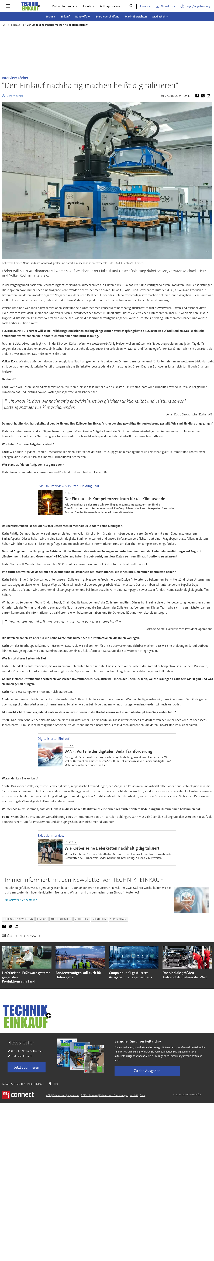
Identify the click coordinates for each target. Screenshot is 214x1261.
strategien (99, 919)
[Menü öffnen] (8, 6)
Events (87, 6)
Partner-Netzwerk (63, 6)
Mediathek (158, 16)
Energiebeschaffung (107, 16)
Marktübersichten (136, 16)
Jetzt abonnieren (26, 1067)
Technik (50, 16)
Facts (142, 1095)
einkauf (42, 919)
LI (57, 1083)
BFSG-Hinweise (89, 1095)
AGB (48, 1095)
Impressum (73, 1095)
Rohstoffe (81, 16)
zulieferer (81, 919)
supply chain (118, 919)
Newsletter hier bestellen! (21, 900)
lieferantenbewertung (18, 919)
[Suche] (131, 6)
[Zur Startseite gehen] (30, 6)
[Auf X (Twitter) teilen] (203, 95)
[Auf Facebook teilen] (198, 95)
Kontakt (134, 1095)
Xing (51, 1083)
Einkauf (65, 16)
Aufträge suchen (110, 6)
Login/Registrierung (198, 6)
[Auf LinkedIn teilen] (209, 95)
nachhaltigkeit (61, 919)
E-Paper (145, 6)
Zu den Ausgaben (147, 1070)
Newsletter (168, 6)
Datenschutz (59, 1095)
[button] (205, 964)
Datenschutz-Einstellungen (113, 1095)
